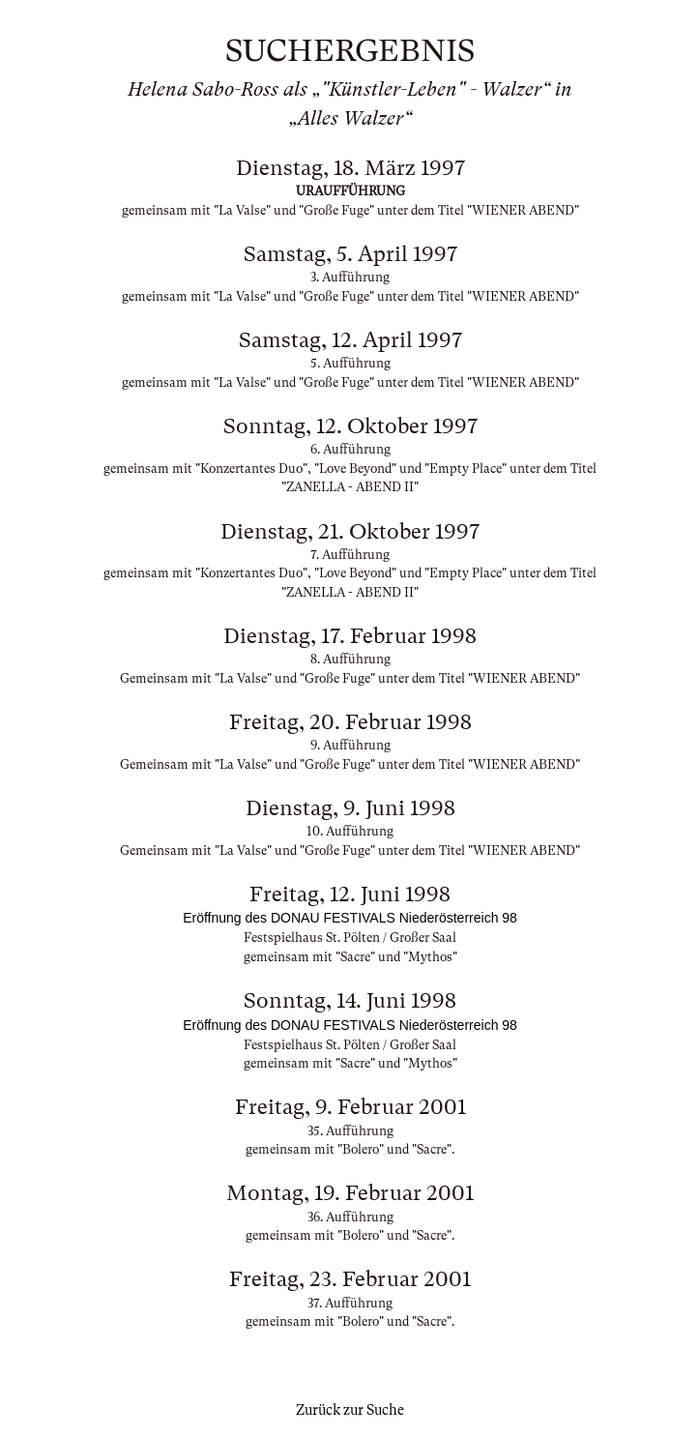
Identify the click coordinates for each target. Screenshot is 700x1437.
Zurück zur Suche (350, 1410)
